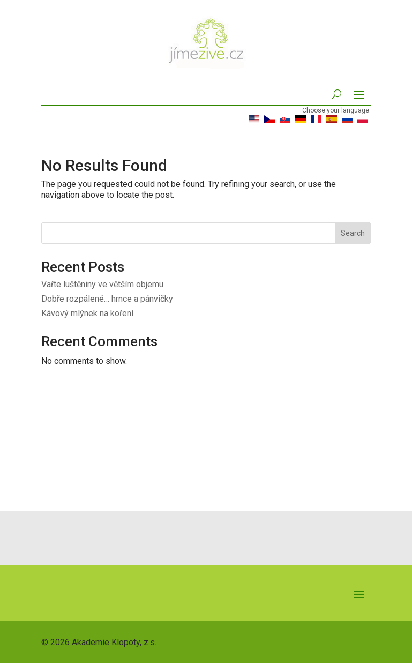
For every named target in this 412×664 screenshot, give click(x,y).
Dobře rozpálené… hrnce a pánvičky (107, 299)
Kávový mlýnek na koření (87, 313)
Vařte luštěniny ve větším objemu (102, 284)
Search (353, 233)
